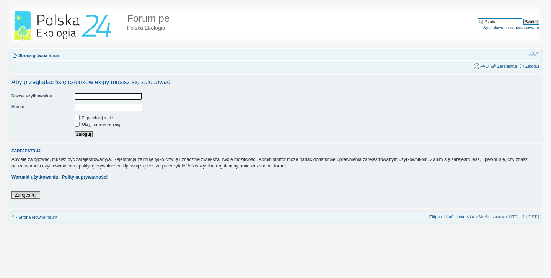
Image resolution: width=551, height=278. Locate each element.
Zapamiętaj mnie (94, 117)
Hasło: (17, 106)
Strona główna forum (39, 55)
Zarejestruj (507, 66)
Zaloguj (532, 66)
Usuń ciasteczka (458, 217)
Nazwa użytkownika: (31, 95)
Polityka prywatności (85, 177)
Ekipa (434, 217)
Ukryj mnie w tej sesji (98, 124)
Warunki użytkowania (34, 177)
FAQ (484, 66)
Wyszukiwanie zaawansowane (511, 27)
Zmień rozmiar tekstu (533, 53)
